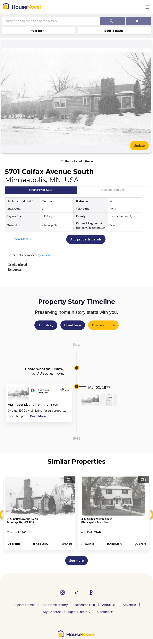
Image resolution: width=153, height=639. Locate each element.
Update (139, 146)
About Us (108, 605)
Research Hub (85, 605)
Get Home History (55, 605)
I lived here (72, 325)
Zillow (46, 255)
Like (66, 390)
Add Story (42, 543)
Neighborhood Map (112, 190)
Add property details (86, 239)
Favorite (71, 161)
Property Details (40, 190)
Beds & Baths (113, 30)
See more (76, 560)
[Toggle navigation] (147, 7)
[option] (39, 513)
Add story (45, 325)
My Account (52, 612)
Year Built (38, 30)
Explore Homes (24, 605)
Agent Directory (79, 612)
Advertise (129, 605)
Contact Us (105, 612)
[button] (86, 161)
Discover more (103, 325)
